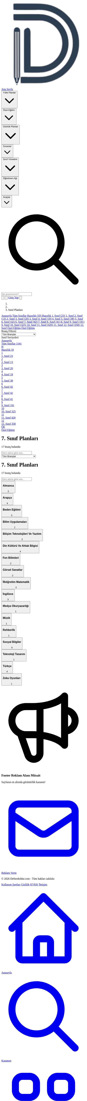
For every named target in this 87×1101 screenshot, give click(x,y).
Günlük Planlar (10, 134)
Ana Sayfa (7, 89)
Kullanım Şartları (11, 884)
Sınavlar (7, 151)
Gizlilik (25, 884)
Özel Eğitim (9, 116)
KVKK (34, 884)
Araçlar (7, 201)
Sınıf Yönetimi (10, 166)
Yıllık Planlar (9, 99)
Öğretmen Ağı (10, 185)
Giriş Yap (13, 297)
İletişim (43, 884)
